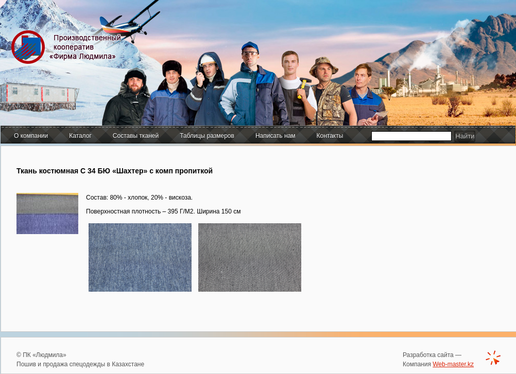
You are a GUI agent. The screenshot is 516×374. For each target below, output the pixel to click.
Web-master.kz (453, 364)
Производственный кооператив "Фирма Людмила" (68, 47)
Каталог (80, 135)
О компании (31, 135)
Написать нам (275, 135)
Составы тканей (136, 135)
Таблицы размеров (207, 135)
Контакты (330, 135)
